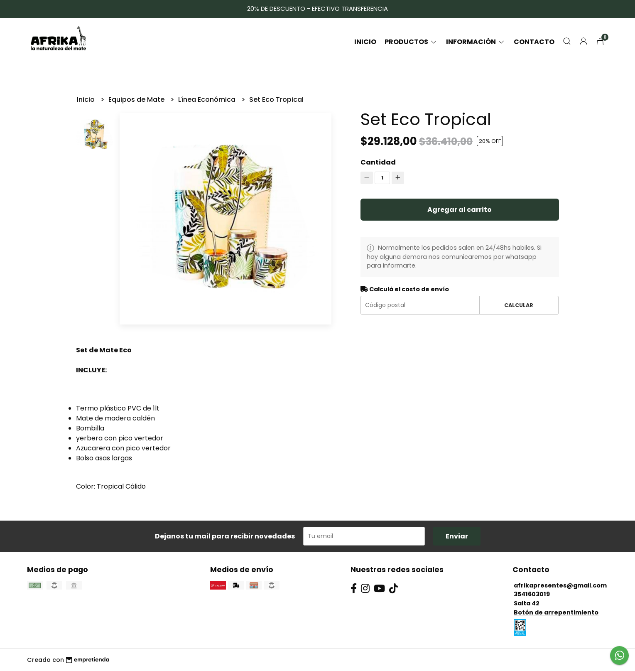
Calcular (518, 305)
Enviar (457, 536)
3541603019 (532, 594)
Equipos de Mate (137, 99)
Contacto (534, 42)
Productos (411, 42)
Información (475, 42)
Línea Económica (207, 99)
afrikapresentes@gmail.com (560, 585)
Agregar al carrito (459, 209)
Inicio (365, 42)
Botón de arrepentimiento (556, 612)
